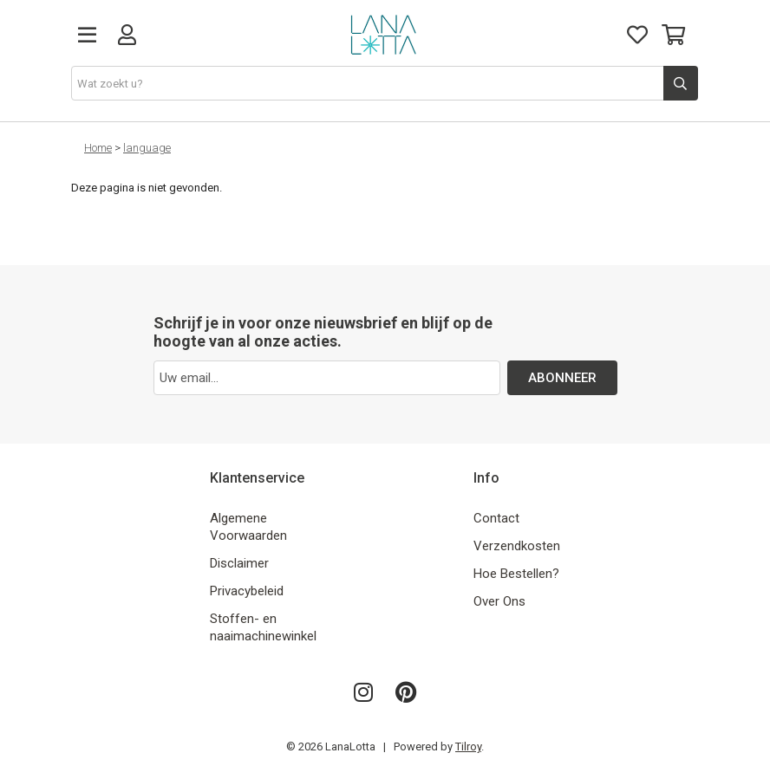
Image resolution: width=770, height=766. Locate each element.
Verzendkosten (516, 546)
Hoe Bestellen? (516, 573)
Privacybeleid (247, 591)
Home (98, 147)
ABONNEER (562, 378)
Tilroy (468, 746)
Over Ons (499, 601)
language (147, 147)
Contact (496, 518)
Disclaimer (239, 563)
